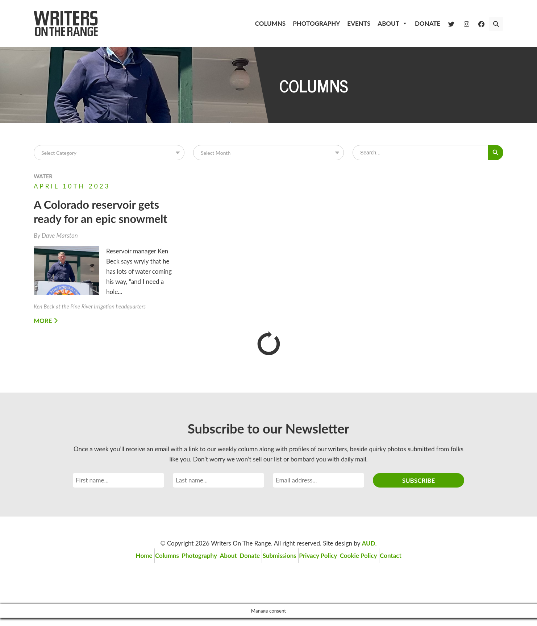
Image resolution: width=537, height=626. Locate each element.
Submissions (285, 566)
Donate (427, 23)
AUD (368, 556)
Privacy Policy (329, 566)
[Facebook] (481, 23)
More (46, 333)
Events (358, 23)
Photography (316, 23)
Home (123, 566)
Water (43, 176)
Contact (413, 566)
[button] (496, 24)
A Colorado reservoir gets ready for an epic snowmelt (95, 217)
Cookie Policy (375, 566)
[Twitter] (451, 23)
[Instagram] (466, 23)
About (393, 23)
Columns (270, 23)
